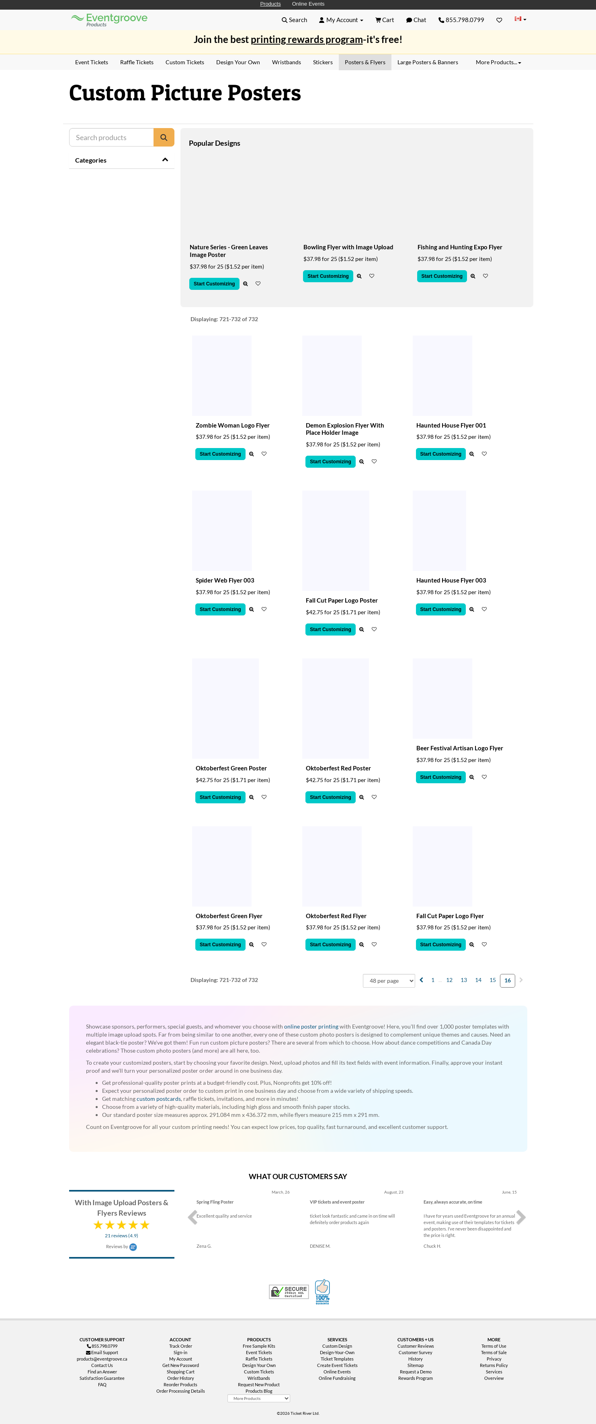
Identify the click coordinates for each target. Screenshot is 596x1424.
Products (270, 4)
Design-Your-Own (337, 1352)
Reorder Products (180, 1384)
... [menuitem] (440, 979)
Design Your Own (259, 1365)
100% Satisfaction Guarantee (323, 1291)
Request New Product (259, 1384)
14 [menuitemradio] (478, 979)
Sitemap (416, 1365)
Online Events (308, 4)
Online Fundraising (337, 1378)
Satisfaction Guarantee (102, 1378)
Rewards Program (415, 1378)
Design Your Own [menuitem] (238, 62)
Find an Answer (102, 1371)
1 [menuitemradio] (432, 979)
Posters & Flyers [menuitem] (365, 62)
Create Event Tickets (337, 1365)
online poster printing (311, 1026)
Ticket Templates (337, 1358)
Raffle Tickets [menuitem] (137, 62)
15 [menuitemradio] (492, 979)
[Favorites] (499, 20)
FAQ (102, 1384)
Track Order (180, 1346)
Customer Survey (415, 1352)
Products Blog (259, 1390)
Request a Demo (416, 1371)
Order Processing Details (180, 1390)
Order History (180, 1378)
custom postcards (159, 1098)
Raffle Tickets (259, 1358)
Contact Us (102, 1365)
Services (494, 1371)
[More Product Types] (258, 1398)
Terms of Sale (494, 1352)
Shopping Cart (181, 1371)
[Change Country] (520, 19)
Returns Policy (494, 1365)
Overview (494, 1378)
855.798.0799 (461, 19)
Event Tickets (259, 1352)
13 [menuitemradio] (464, 979)
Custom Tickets (259, 1371)
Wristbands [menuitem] (286, 62)
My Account (180, 1358)
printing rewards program (307, 39)
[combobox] (389, 981)
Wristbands (259, 1378)
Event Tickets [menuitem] (91, 62)
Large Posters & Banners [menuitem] (427, 62)
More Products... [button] (498, 62)
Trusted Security (289, 1292)
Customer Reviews (415, 1346)
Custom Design (337, 1346)
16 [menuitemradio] (507, 980)
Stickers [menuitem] (323, 62)
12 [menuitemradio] (449, 979)
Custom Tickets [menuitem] (185, 62)
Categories (91, 160)
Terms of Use (493, 1346)
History (415, 1358)
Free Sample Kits (259, 1346)
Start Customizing (214, 284)
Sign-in (180, 1352)
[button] (294, 20)
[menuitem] (421, 979)
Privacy (494, 1358)
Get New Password (180, 1365)
